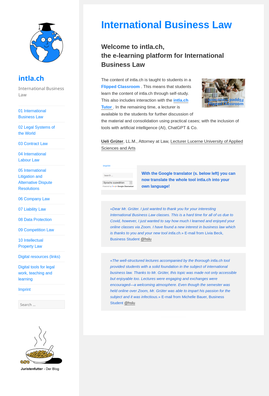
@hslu (146, 239)
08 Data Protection (35, 219)
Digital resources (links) (39, 256)
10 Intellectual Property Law (30, 243)
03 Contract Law (33, 144)
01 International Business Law (32, 114)
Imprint (24, 289)
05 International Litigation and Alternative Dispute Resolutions (35, 179)
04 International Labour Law (32, 157)
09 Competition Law (36, 230)
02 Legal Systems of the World (36, 130)
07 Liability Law (32, 209)
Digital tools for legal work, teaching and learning (36, 273)
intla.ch (31, 78)
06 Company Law (34, 199)
